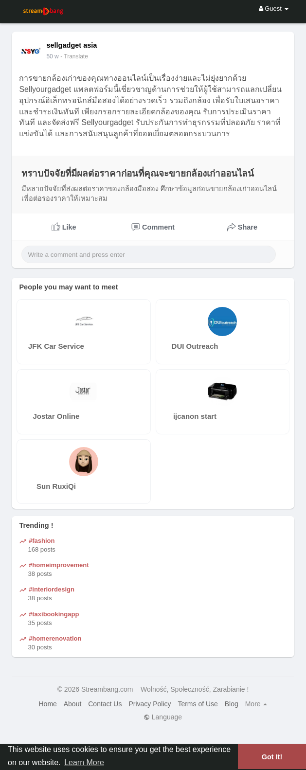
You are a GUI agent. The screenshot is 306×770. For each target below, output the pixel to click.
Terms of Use (197, 704)
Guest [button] (273, 8)
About (73, 704)
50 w (52, 56)
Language (163, 717)
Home (48, 704)
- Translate (74, 56)
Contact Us (105, 704)
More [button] (256, 703)
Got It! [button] (272, 757)
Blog (231, 704)
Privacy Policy (149, 704)
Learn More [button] (84, 762)
